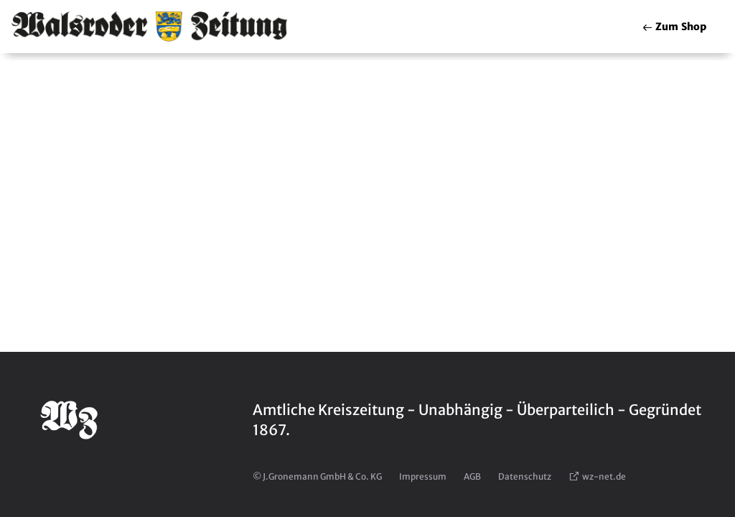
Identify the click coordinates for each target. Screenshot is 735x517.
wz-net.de (597, 476)
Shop (674, 26)
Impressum (422, 476)
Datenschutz (524, 476)
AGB (472, 476)
